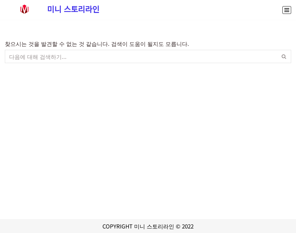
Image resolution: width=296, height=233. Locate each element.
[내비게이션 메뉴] (286, 10)
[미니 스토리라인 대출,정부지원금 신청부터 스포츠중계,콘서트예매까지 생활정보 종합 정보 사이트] (52, 9)
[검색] (141, 56)
